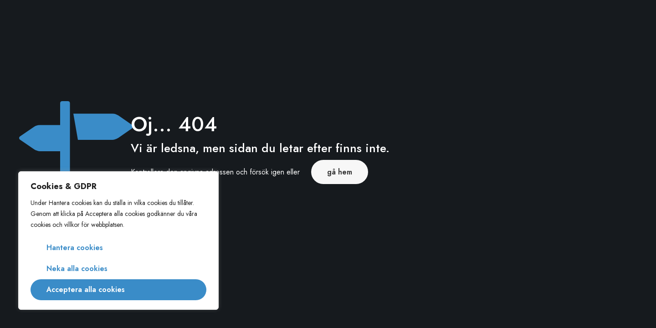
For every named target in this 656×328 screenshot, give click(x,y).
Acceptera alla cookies (85, 289)
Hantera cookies (74, 247)
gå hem (339, 172)
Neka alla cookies (77, 268)
